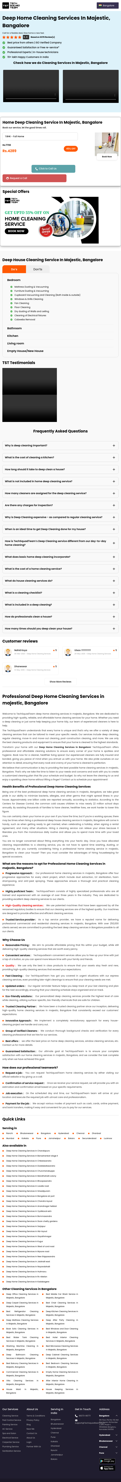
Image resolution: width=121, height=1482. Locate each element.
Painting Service (9, 1415)
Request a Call (86, 168)
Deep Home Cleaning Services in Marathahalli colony (31, 1166)
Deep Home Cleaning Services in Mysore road (27, 1242)
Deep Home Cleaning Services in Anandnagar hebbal (31, 1196)
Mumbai (10, 1129)
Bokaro (71, 1129)
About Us (31, 1428)
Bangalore (46, 1124)
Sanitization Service (11, 1441)
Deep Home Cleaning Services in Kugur (24, 1232)
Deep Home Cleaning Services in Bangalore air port (30, 1186)
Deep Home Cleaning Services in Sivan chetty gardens (32, 1211)
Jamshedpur (55, 1129)
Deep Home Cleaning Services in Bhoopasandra (29, 1171)
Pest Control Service (11, 1410)
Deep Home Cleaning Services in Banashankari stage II (32, 1146)
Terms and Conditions (106, 1473)
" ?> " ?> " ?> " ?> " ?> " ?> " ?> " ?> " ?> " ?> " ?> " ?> (40, 136)
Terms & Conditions (36, 1406)
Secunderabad (89, 1129)
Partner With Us (34, 1437)
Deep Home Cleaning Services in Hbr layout (26, 1222)
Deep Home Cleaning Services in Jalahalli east (28, 1252)
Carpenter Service (10, 1432)
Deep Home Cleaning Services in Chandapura (28, 1141)
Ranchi (9, 1124)
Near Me (30, 1419)
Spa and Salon (9, 1424)
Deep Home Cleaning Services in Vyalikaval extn (29, 1201)
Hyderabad (63, 1124)
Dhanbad (96, 1124)
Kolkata (25, 1129)
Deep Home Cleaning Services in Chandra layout (29, 1191)
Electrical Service (10, 1428)
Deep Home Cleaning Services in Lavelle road (27, 1176)
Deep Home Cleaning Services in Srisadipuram (28, 1181)
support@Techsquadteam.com (90, 1413)
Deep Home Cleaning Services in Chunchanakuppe (30, 1161)
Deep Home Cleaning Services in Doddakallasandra (30, 1156)
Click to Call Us (48, 168)
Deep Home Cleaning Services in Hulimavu (26, 1262)
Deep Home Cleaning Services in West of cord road (30, 1237)
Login (29, 1432)
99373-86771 (85, 1406)
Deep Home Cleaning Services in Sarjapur (26, 1216)
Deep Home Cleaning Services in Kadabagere (27, 1272)
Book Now (107, 156)
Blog (29, 1415)
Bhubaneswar (26, 1124)
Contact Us (32, 1424)
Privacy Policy (33, 1410)
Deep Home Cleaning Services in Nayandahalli (28, 1257)
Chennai (80, 1124)
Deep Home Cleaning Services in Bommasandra (29, 1206)
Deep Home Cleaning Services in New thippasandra (30, 1247)
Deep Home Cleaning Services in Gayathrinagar (28, 1227)
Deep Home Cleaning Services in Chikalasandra (28, 1151)
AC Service (7, 1419)
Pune (38, 1129)
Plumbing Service (10, 1437)
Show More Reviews (60, 672)
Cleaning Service (10, 1406)
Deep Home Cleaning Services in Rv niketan (26, 1267)
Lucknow (108, 1129)
